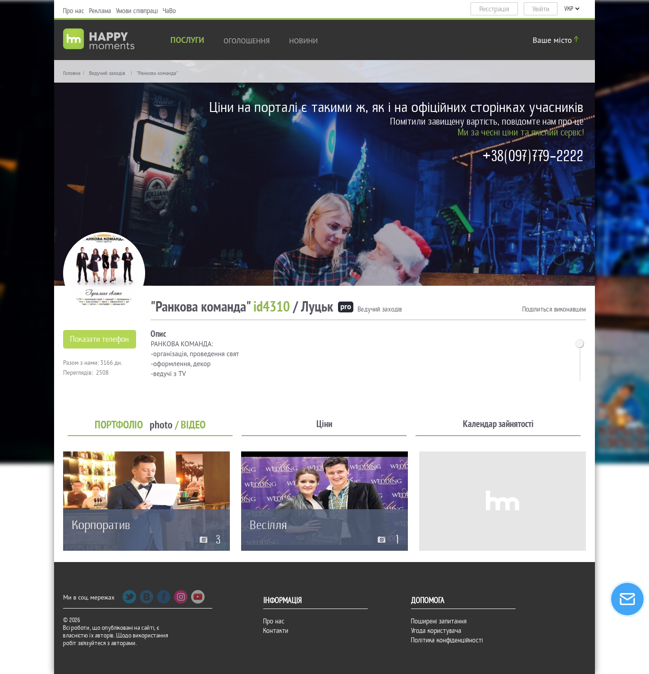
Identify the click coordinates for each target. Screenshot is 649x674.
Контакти (275, 630)
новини (303, 40)
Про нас (74, 10)
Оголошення (247, 40)
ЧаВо (169, 10)
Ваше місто (557, 40)
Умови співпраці (137, 10)
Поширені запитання (439, 621)
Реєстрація (494, 9)
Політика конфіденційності (447, 640)
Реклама (100, 10)
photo (161, 425)
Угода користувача (436, 630)
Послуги (187, 41)
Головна (71, 73)
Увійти (540, 9)
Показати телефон (99, 339)
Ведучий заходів (107, 73)
